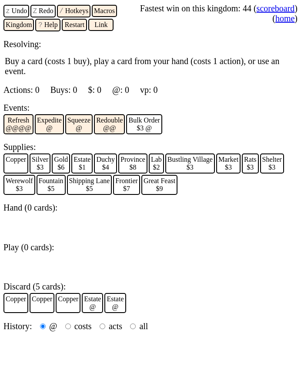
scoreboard (276, 8)
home (284, 18)
